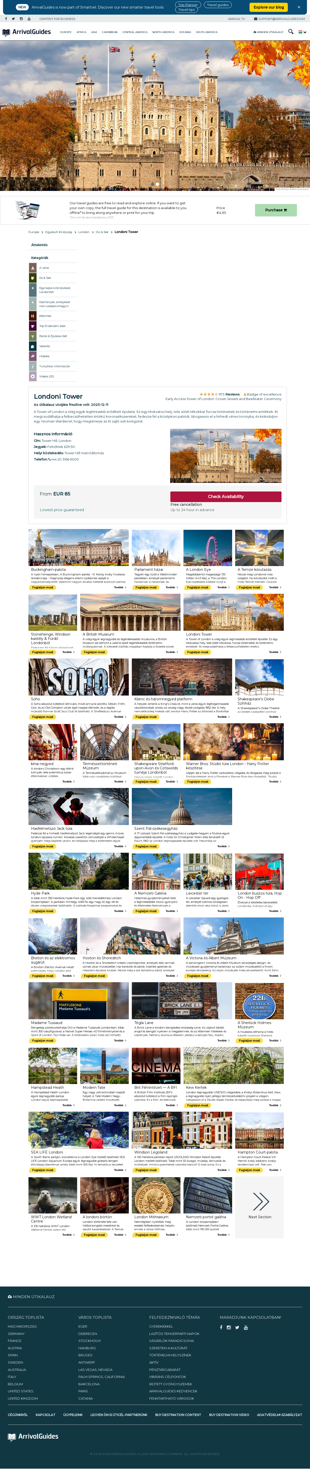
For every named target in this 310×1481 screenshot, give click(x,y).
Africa (81, 32)
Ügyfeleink (72, 1415)
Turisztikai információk (54, 366)
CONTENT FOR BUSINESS (57, 19)
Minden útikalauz (268, 32)
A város (44, 268)
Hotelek (44, 356)
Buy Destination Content (178, 1415)
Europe (66, 32)
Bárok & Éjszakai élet (53, 336)
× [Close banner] (298, 7)
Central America (134, 32)
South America (207, 32)
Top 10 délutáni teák (52, 326)
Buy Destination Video (229, 1415)
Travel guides (218, 5)
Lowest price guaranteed (62, 510)
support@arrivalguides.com (279, 19)
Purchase (276, 210)
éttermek (45, 316)
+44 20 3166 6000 (63, 459)
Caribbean (109, 32)
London (83, 232)
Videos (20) (46, 376)
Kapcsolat (45, 1415)
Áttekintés (39, 245)
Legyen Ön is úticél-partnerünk (118, 1415)
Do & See (102, 232)
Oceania (185, 32)
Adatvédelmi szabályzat (279, 1415)
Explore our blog (269, 7)
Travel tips (186, 10)
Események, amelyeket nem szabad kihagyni (54, 304)
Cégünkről (18, 1415)
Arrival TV (236, 19)
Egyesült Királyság (58, 232)
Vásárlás (44, 346)
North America (163, 32)
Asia (94, 32)
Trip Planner (188, 5)
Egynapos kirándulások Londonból (55, 290)
